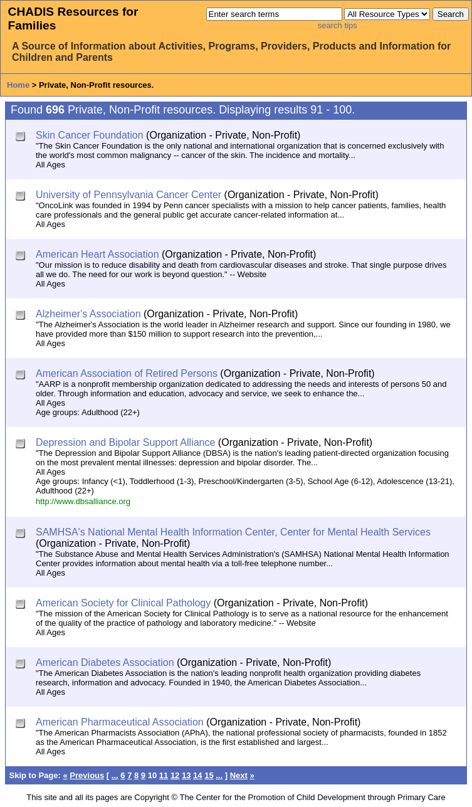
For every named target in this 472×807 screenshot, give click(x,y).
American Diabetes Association (105, 662)
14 (197, 775)
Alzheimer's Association (88, 314)
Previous (87, 775)
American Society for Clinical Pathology (123, 603)
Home (18, 85)
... (115, 775)
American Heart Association (97, 254)
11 (163, 775)
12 (174, 775)
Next (239, 775)
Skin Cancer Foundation (90, 135)
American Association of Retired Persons (127, 373)
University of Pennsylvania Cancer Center (128, 194)
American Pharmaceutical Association (120, 722)
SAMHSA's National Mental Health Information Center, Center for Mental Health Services (233, 532)
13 (186, 775)
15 (208, 775)
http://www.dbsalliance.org (83, 501)
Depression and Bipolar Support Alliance (125, 442)
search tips (337, 25)
